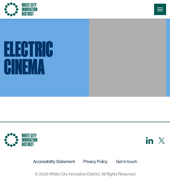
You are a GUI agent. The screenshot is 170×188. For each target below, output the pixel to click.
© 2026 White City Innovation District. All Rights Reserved (85, 174)
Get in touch (126, 161)
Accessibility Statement (54, 161)
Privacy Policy (95, 161)
